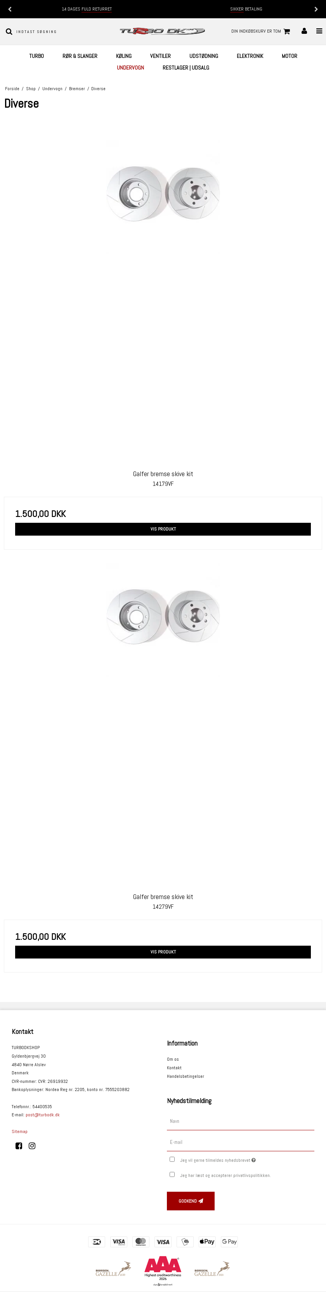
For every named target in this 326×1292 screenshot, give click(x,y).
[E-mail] (240, 1141)
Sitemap (20, 1131)
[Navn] (240, 1121)
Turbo (36, 55)
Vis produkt (163, 529)
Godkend (188, 1201)
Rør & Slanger (79, 55)
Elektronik (250, 55)
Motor (289, 55)
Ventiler (160, 55)
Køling (124, 55)
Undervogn (130, 67)
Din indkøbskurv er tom (261, 31)
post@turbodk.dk (43, 1115)
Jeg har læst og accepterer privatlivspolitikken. (225, 1175)
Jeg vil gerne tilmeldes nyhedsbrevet (237, 1158)
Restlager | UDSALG (186, 67)
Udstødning (203, 55)
